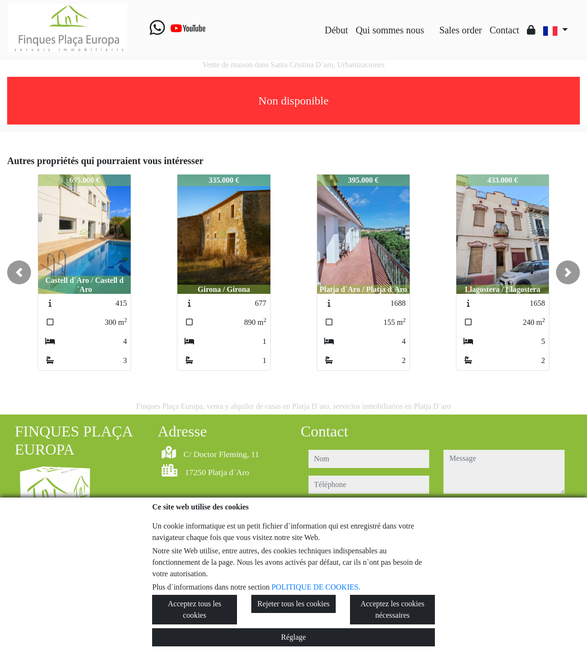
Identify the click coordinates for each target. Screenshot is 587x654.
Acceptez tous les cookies (194, 609)
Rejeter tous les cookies (293, 604)
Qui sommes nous (390, 30)
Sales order (460, 30)
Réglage (293, 637)
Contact (504, 30)
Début (336, 30)
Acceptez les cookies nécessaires (392, 609)
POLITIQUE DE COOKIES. (315, 587)
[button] (19, 272)
